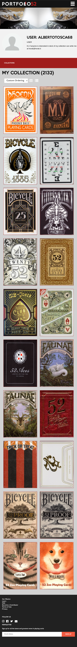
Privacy (4, 609)
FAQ (3, 603)
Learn (4, 601)
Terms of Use (7, 607)
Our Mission (6, 599)
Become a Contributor (10, 605)
